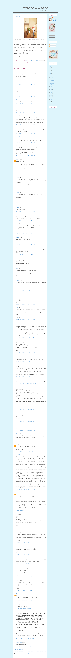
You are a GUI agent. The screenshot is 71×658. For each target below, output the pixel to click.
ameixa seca (18, 258)
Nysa (17, 604)
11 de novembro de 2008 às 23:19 (25, 563)
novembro (52, 79)
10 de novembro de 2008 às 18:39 (26, 441)
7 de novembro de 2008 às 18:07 (25, 220)
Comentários (51, 46)
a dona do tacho (19, 413)
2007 (50, 101)
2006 (50, 102)
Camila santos (19, 642)
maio (51, 93)
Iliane (17, 532)
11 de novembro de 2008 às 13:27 (25, 529)
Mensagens (33, 62)
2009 (50, 74)
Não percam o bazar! (53, 81)
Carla (17, 223)
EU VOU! (51, 84)
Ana (17, 546)
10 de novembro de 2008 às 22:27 (26, 451)
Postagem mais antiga (41, 651)
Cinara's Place (35, 8)
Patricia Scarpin (19, 566)
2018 (50, 66)
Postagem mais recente (18, 651)
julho (51, 90)
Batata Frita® (19, 558)
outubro (51, 86)
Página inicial (30, 651)
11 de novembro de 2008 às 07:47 (25, 489)
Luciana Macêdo (19, 425)
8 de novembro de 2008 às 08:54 (25, 319)
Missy (17, 177)
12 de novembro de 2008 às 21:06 (26, 590)
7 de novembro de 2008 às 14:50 (25, 142)
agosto (51, 89)
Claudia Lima (19, 294)
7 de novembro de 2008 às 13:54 (25, 133)
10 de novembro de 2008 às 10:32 (26, 421)
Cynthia (18, 580)
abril (51, 95)
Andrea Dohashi (19, 340)
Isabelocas (18, 237)
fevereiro (51, 98)
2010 (50, 73)
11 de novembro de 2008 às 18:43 (25, 554)
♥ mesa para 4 (19, 99)
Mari (17, 307)
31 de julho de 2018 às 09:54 (24, 646)
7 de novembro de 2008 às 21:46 (25, 254)
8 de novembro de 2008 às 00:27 (25, 304)
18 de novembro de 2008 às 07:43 (26, 608)
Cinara (17, 611)
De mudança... (52, 83)
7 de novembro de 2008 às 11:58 (25, 103)
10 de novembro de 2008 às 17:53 (25, 430)
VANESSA (18, 493)
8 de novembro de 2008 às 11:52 (25, 352)
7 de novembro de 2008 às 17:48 (25, 204)
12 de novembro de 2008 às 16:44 (25, 577)
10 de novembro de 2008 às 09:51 (26, 409)
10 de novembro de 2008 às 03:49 (26, 383)
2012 (50, 70)
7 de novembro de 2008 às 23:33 (25, 277)
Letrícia (17, 87)
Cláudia (17, 280)
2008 (50, 76)
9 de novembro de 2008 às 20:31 (25, 376)
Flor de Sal (18, 136)
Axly (17, 268)
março (51, 96)
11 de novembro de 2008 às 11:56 (25, 510)
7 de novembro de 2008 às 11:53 (25, 96)
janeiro (51, 99)
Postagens (51, 44)
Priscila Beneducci (19, 454)
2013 (50, 69)
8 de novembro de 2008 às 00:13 (25, 290)
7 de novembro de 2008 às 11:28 (25, 84)
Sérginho (18, 433)
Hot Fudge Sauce (52, 80)
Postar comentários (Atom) (23, 653)
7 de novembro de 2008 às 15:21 (25, 155)
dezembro (52, 77)
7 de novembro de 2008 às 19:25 (25, 244)
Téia (17, 364)
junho (51, 92)
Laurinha (18, 322)
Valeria (17, 379)
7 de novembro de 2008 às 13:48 (25, 124)
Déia (17, 444)
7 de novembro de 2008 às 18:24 (25, 233)
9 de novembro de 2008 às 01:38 (25, 361)
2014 (50, 67)
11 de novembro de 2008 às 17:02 (25, 542)
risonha (17, 127)
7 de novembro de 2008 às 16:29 (25, 174)
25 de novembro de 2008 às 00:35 (26, 638)
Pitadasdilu (18, 593)
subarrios (18, 159)
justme (17, 115)
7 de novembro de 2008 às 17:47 (25, 189)
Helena (17, 107)
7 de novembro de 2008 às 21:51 (25, 265)
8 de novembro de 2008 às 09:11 (25, 337)
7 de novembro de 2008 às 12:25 (25, 112)
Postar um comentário (18, 649)
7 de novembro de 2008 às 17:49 (25, 211)
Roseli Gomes (19, 387)
